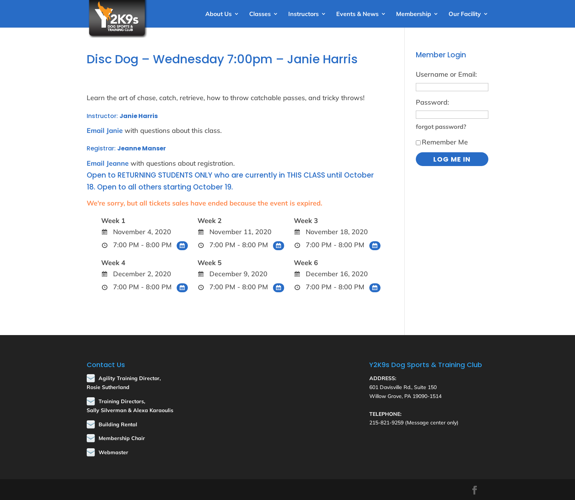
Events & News (357, 14)
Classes (260, 14)
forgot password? (441, 126)
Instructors (303, 14)
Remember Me (442, 142)
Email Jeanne (108, 163)
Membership (413, 14)
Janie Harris (138, 116)
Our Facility (465, 14)
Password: (432, 102)
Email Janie (105, 130)
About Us (218, 14)
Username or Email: (446, 74)
